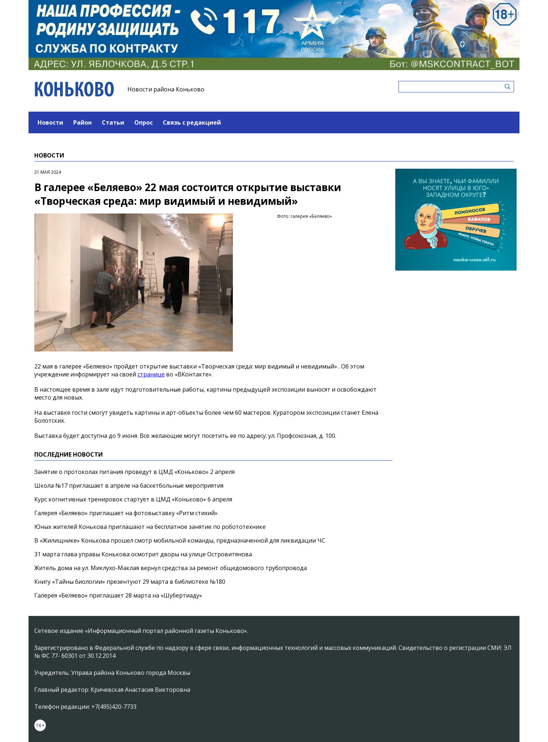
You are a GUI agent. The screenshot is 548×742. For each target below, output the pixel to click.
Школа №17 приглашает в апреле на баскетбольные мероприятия (128, 485)
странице (151, 374)
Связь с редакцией (192, 122)
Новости (50, 122)
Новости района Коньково (165, 89)
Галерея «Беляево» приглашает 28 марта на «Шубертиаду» (118, 595)
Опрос (143, 122)
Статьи (113, 122)
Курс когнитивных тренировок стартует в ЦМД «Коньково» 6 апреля (133, 499)
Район (82, 122)
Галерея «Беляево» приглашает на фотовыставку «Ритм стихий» (126, 513)
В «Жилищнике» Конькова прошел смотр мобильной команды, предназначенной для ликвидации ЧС (179, 540)
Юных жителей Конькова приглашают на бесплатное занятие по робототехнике (150, 527)
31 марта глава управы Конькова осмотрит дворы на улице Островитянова (143, 554)
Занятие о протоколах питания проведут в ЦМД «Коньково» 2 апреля (134, 472)
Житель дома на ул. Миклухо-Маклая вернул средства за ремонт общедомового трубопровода (170, 568)
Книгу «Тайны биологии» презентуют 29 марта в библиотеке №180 (129, 582)
